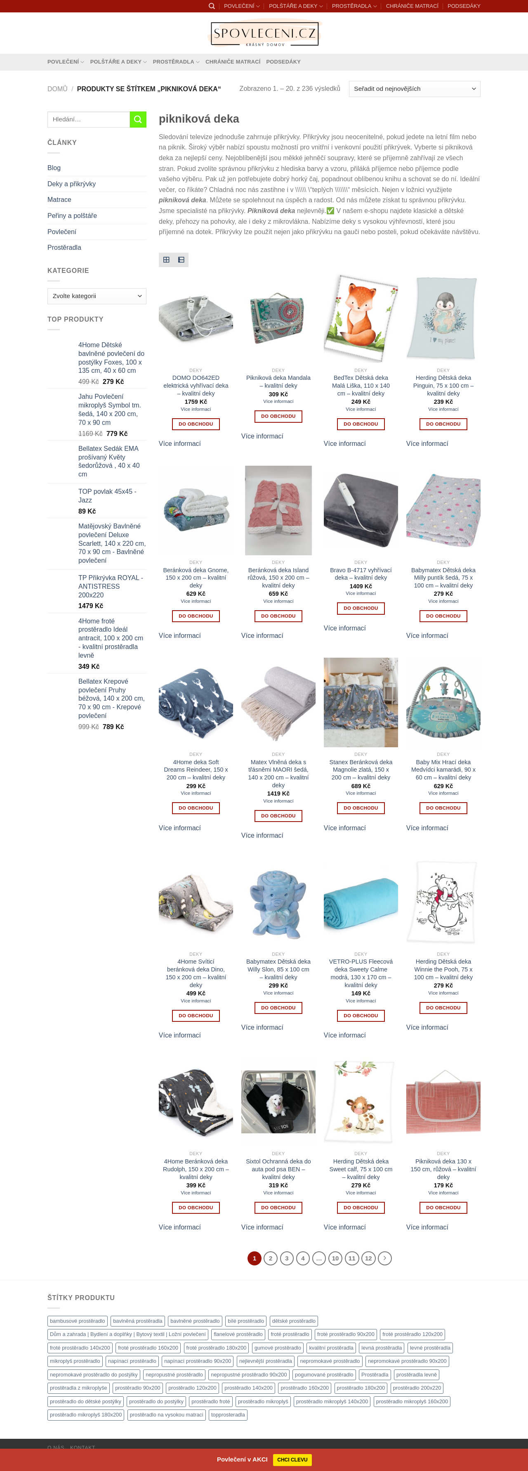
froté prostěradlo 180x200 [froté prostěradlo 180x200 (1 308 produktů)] (216, 1348)
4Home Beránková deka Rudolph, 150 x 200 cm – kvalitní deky (196, 1169)
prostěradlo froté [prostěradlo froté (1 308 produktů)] (210, 1401)
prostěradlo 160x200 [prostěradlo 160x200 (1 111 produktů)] (304, 1388)
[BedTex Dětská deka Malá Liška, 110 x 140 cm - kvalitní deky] (361, 318)
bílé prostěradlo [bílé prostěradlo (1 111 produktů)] (246, 1321)
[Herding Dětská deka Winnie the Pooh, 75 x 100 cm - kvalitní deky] (443, 902)
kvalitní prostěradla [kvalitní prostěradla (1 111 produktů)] (331, 1348)
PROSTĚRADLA (354, 6)
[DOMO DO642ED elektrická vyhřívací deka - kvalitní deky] (196, 318)
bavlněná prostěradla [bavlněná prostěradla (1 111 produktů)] (138, 1321)
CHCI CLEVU (292, 1460)
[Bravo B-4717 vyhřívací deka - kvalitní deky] (361, 510)
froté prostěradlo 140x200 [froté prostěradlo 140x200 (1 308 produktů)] (80, 1348)
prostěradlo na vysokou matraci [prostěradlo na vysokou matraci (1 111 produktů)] (166, 1415)
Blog (54, 167)
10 (335, 1258)
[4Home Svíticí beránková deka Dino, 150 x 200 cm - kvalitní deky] (196, 902)
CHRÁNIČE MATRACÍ (412, 6)
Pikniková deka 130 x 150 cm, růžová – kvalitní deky (443, 1169)
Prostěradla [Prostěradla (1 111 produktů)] (374, 1375)
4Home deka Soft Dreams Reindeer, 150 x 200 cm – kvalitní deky (196, 770)
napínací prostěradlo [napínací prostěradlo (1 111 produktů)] (132, 1361)
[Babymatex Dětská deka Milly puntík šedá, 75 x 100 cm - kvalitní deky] (443, 510)
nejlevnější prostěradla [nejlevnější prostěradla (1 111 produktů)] (265, 1361)
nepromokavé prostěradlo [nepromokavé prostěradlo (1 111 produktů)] (330, 1361)
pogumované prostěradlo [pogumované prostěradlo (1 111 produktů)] (324, 1375)
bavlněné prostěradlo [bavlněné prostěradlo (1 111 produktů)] (195, 1321)
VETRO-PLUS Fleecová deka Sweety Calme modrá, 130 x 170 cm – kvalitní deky (361, 973)
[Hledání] (212, 6)
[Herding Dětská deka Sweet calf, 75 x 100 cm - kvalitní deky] (361, 1101)
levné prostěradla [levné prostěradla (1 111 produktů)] (430, 1348)
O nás (55, 1448)
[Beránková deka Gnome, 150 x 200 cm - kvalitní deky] (196, 510)
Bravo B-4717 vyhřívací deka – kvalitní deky (361, 574)
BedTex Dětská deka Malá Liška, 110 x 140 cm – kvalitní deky (361, 385)
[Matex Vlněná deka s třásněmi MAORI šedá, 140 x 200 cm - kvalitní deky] (278, 702)
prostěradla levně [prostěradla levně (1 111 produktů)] (416, 1375)
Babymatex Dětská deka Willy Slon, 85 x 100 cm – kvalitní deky (278, 969)
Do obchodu (196, 424)
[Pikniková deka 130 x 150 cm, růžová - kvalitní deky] (443, 1101)
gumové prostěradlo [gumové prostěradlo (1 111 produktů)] (278, 1348)
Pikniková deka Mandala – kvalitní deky (278, 381)
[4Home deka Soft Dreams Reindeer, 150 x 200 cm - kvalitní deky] (196, 702)
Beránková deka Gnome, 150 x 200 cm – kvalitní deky (196, 578)
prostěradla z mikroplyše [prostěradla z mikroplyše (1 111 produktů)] (78, 1388)
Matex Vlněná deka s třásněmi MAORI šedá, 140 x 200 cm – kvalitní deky (278, 774)
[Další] (385, 1258)
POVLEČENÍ (241, 6)
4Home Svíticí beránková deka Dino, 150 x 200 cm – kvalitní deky (195, 973)
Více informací (196, 409)
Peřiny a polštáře (72, 215)
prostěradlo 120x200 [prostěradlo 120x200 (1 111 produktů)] (192, 1388)
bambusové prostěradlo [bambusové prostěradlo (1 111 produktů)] (77, 1321)
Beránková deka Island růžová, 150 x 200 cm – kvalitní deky (278, 578)
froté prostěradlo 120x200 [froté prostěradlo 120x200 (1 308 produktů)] (412, 1334)
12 (368, 1258)
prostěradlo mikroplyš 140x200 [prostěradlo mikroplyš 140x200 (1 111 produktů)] (332, 1401)
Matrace (59, 199)
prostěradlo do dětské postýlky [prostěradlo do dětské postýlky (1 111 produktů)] (85, 1401)
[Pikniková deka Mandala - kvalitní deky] (278, 318)
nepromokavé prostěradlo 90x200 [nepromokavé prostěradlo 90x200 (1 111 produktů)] (407, 1361)
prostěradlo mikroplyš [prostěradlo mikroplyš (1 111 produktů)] (263, 1401)
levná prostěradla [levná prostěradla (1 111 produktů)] (381, 1348)
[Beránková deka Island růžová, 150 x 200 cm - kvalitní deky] (278, 510)
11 (352, 1258)
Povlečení (61, 231)
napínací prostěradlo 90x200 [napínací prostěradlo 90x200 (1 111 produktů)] (197, 1361)
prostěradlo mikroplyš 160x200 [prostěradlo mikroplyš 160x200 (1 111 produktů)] (412, 1401)
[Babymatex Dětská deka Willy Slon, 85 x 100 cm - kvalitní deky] (278, 902)
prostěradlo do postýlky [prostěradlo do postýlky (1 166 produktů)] (156, 1401)
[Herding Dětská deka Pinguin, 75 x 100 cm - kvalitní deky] (443, 318)
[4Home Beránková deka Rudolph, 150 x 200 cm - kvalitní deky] (196, 1101)
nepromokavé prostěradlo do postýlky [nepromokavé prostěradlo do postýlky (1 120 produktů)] (94, 1375)
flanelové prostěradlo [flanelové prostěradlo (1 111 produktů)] (238, 1334)
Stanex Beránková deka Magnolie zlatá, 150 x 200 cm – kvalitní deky (361, 770)
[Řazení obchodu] (415, 89)
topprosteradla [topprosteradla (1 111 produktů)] (228, 1415)
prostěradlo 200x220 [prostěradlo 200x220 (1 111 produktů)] (417, 1388)
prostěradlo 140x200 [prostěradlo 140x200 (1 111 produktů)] (248, 1388)
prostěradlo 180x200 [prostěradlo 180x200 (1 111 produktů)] (361, 1388)
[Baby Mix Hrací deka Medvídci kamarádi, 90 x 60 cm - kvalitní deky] (443, 702)
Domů (57, 88)
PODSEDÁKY (464, 6)
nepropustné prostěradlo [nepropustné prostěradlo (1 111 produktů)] (174, 1375)
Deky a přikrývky (71, 183)
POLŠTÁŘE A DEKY (296, 6)
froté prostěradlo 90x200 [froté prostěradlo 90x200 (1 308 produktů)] (346, 1334)
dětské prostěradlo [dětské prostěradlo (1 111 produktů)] (294, 1321)
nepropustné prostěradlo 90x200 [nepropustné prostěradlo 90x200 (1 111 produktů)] (249, 1375)
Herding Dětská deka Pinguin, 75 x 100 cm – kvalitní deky (443, 385)
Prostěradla (64, 247)
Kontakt (82, 1448)
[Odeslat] (138, 119)
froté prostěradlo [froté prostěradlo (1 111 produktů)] (290, 1334)
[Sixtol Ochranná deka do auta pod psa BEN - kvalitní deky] (278, 1101)
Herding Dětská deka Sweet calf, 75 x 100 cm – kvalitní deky (361, 1169)
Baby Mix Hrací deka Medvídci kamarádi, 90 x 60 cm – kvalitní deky (443, 770)
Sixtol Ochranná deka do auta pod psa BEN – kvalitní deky (278, 1169)
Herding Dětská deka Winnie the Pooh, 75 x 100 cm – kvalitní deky (443, 969)
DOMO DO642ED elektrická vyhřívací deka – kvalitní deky (196, 385)
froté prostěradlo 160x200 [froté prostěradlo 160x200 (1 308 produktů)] (148, 1348)
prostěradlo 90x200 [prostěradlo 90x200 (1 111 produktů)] (137, 1388)
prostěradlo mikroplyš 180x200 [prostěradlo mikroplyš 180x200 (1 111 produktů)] (86, 1415)
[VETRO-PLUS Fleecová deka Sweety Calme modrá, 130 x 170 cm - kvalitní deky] (361, 902)
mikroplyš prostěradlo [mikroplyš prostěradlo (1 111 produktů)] (75, 1361)
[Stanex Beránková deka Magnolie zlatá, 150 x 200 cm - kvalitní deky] (361, 702)
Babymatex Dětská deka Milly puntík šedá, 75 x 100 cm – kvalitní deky (443, 578)
